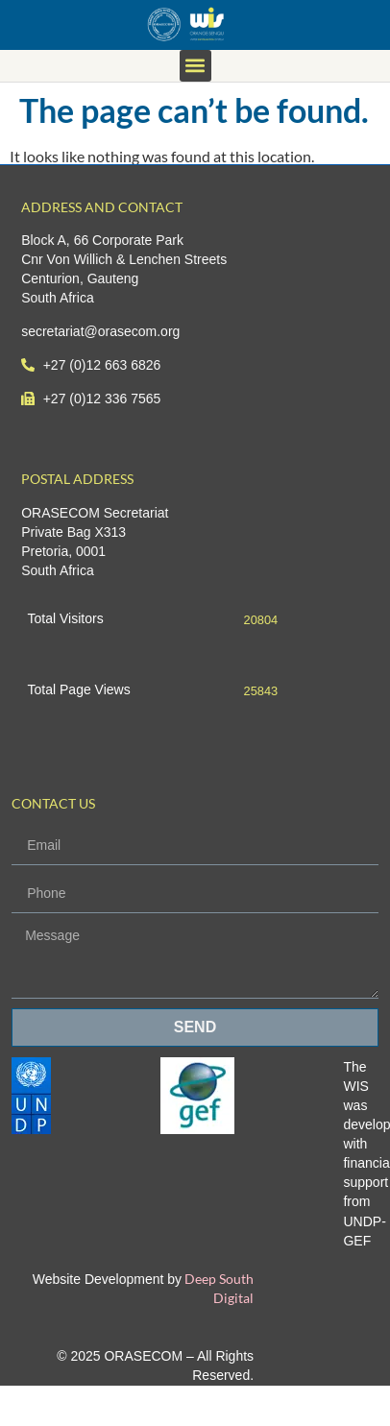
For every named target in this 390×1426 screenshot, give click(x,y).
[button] (195, 66)
